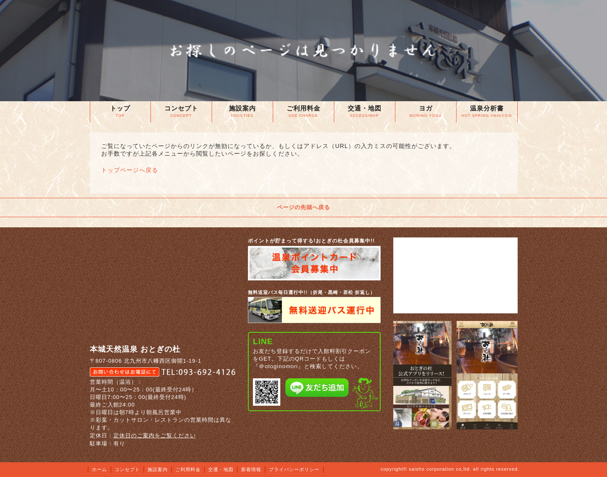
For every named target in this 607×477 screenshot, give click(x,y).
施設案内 (158, 469)
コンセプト (127, 469)
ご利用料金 (188, 469)
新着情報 (251, 469)
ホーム (99, 469)
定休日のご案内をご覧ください (154, 435)
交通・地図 (221, 469)
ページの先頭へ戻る (303, 207)
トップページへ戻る (129, 170)
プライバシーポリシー (294, 469)
